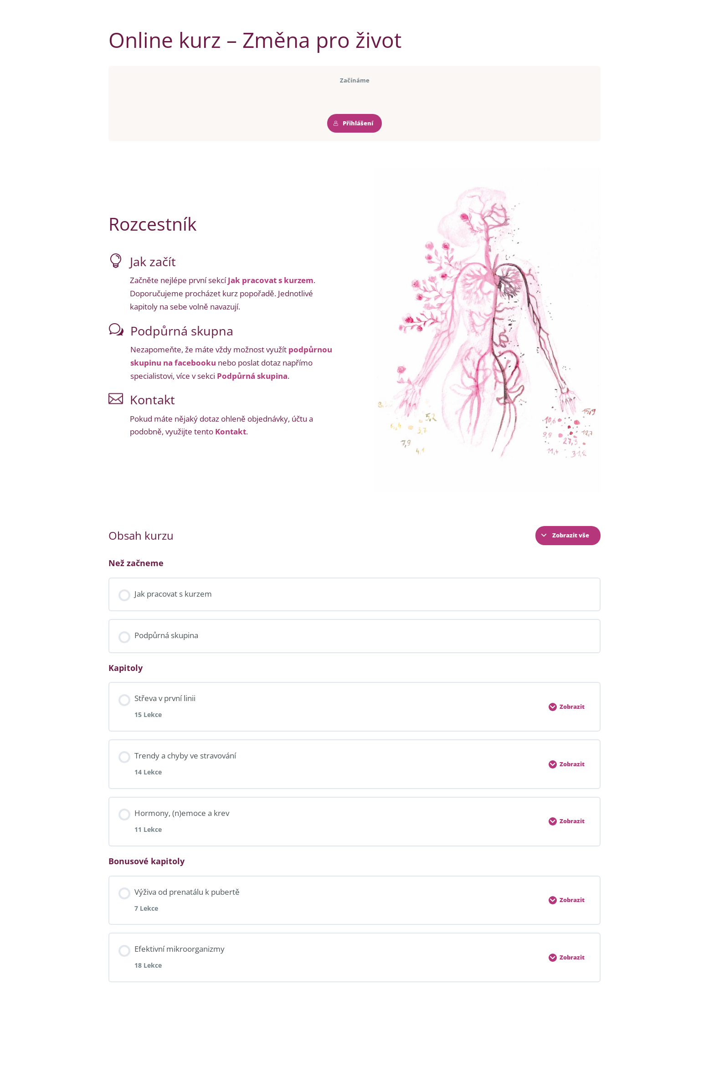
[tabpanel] (354, 330)
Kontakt (230, 431)
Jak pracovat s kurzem (270, 280)
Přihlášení (353, 123)
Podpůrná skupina (252, 376)
